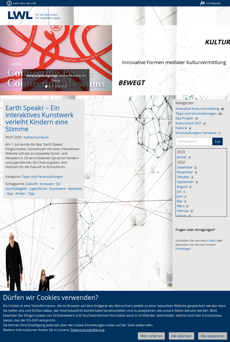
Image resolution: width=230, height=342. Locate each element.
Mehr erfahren (151, 336)
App (10, 193)
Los (217, 141)
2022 (181, 162)
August (182, 186)
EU (58, 184)
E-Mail (211, 240)
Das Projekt (184, 118)
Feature (181, 128)
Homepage (182, 249)
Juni (180, 196)
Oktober (183, 177)
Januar (182, 157)
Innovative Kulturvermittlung (197, 108)
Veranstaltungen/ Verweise (196, 133)
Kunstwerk (58, 188)
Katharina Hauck (36, 137)
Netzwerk (75, 188)
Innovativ (47, 184)
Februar (183, 211)
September (185, 182)
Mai (179, 201)
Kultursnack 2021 (188, 123)
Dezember (185, 167)
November (185, 172)
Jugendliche (38, 188)
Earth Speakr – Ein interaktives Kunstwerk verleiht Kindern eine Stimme (39, 118)
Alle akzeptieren (213, 336)
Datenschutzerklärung (87, 330)
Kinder (20, 193)
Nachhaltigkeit (16, 188)
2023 (181, 151)
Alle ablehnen (181, 336)
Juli (179, 191)
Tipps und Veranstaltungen (42, 176)
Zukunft (31, 184)
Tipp (31, 193)
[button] (8, 60)
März (180, 206)
